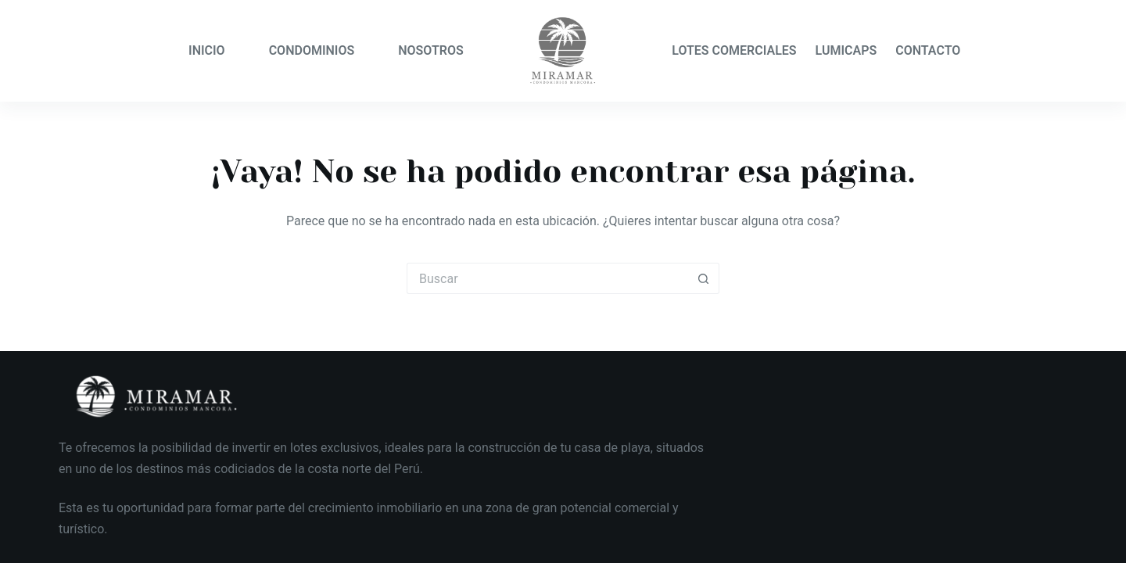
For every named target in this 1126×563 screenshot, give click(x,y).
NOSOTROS (431, 50)
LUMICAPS (846, 50)
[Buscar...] (547, 278)
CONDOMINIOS (312, 50)
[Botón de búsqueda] (703, 278)
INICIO (206, 50)
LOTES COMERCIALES (734, 50)
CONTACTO (927, 50)
